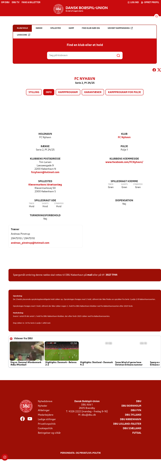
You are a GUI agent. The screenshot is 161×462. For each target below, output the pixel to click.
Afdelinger (44, 410)
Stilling (34, 92)
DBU (138, 401)
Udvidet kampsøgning (120, 28)
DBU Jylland (133, 415)
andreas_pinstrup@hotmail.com (30, 243)
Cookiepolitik (45, 428)
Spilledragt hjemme (124, 181)
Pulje (124, 146)
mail (89, 275)
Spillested (45, 181)
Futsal (136, 433)
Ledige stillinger (47, 419)
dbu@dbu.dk (89, 415)
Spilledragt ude (45, 200)
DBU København (130, 419)
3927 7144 (111, 275)
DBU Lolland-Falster (127, 424)
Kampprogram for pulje (124, 92)
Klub (124, 134)
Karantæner (92, 92)
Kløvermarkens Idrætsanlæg (45, 185)
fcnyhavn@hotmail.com (45, 172)
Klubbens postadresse (45, 159)
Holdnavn (45, 134)
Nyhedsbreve (45, 401)
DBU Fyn (136, 410)
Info (49, 92)
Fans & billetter (31, 3)
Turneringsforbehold (45, 215)
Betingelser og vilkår (49, 433)
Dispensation (124, 200)
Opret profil (150, 2)
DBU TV (15, 3)
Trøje (111, 184)
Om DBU (5, 3)
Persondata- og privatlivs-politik (80, 453)
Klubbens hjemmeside (124, 159)
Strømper (137, 184)
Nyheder (42, 406)
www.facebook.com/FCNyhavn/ (124, 162)
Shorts (124, 184)
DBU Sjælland (132, 428)
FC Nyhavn (124, 137)
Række (45, 146)
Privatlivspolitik (47, 424)
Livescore (23, 35)
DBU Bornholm (131, 406)
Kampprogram (68, 92)
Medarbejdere (45, 415)
